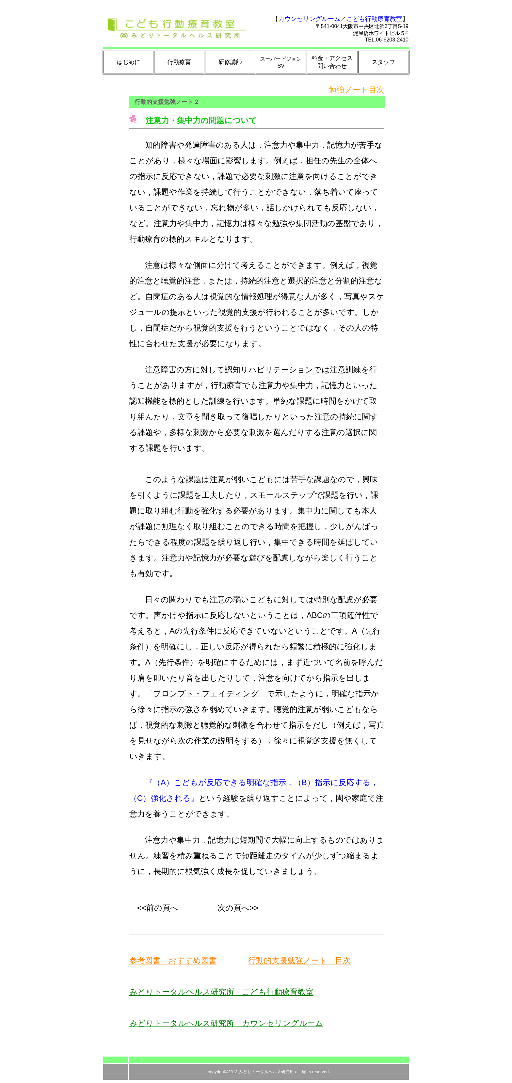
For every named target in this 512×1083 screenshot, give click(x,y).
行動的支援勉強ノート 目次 (299, 960)
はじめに (128, 62)
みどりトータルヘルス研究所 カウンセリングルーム (226, 1023)
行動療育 (179, 62)
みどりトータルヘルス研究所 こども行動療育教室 (221, 991)
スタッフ (383, 62)
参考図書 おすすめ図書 (173, 960)
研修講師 (230, 62)
